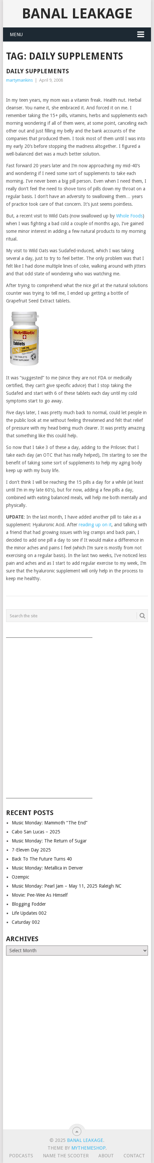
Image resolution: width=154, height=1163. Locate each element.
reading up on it (95, 524)
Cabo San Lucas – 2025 (36, 831)
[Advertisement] (77, 716)
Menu (16, 34)
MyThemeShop (88, 1148)
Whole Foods (129, 215)
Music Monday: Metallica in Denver (47, 868)
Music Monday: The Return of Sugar (49, 840)
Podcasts (21, 1155)
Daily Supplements (37, 71)
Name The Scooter (66, 1155)
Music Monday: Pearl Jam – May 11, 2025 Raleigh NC (67, 886)
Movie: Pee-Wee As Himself (40, 895)
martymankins (19, 80)
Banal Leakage (77, 13)
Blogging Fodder (29, 904)
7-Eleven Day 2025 (31, 850)
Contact (134, 1155)
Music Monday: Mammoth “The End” (49, 822)
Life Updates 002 (29, 913)
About (106, 1155)
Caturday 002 (26, 922)
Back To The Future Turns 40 (42, 859)
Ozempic (20, 877)
